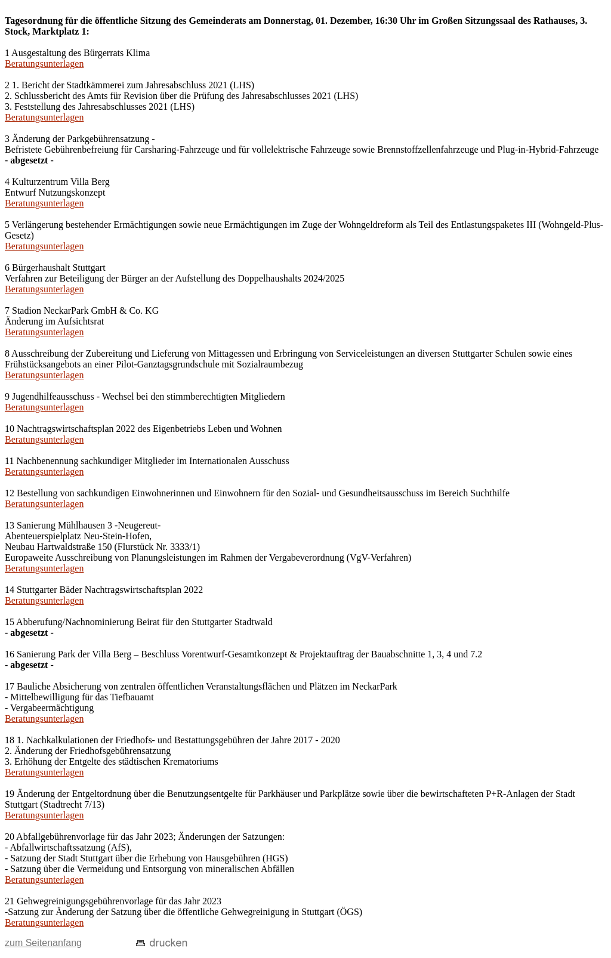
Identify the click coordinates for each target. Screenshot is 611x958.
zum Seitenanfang (43, 943)
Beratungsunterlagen (44, 63)
